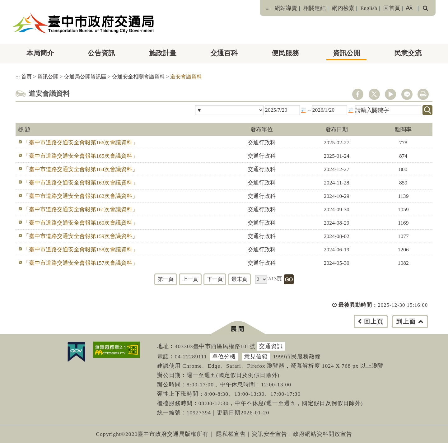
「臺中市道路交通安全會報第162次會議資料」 (80, 196)
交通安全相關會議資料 (138, 77)
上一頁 (190, 279)
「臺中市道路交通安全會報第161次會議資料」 (80, 209)
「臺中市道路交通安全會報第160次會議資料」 (80, 223)
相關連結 (314, 8)
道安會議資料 (186, 77)
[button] (238, 327)
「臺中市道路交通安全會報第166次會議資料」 (80, 142)
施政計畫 (162, 53)
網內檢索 (343, 8)
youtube (390, 94)
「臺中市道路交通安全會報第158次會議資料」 (80, 249)
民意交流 (408, 53)
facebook (357, 94)
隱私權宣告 (231, 434)
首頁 (26, 77)
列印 (423, 94)
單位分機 (224, 356)
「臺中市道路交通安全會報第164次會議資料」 (80, 169)
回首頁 (391, 8)
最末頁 (239, 279)
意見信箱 (256, 356)
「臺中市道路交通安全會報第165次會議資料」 (80, 156)
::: (267, 8)
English (369, 8)
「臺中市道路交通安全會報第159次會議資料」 (80, 236)
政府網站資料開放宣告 (322, 434)
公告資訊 (101, 53)
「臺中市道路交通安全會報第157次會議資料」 (80, 263)
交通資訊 (271, 346)
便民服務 (285, 53)
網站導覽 (286, 8)
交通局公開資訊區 (85, 77)
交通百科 (224, 53)
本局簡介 (40, 53)
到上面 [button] (406, 321)
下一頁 (215, 279)
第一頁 (166, 279)
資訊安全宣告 (269, 434)
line (407, 94)
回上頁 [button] (374, 321)
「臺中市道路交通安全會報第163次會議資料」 (80, 183)
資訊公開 (346, 53)
